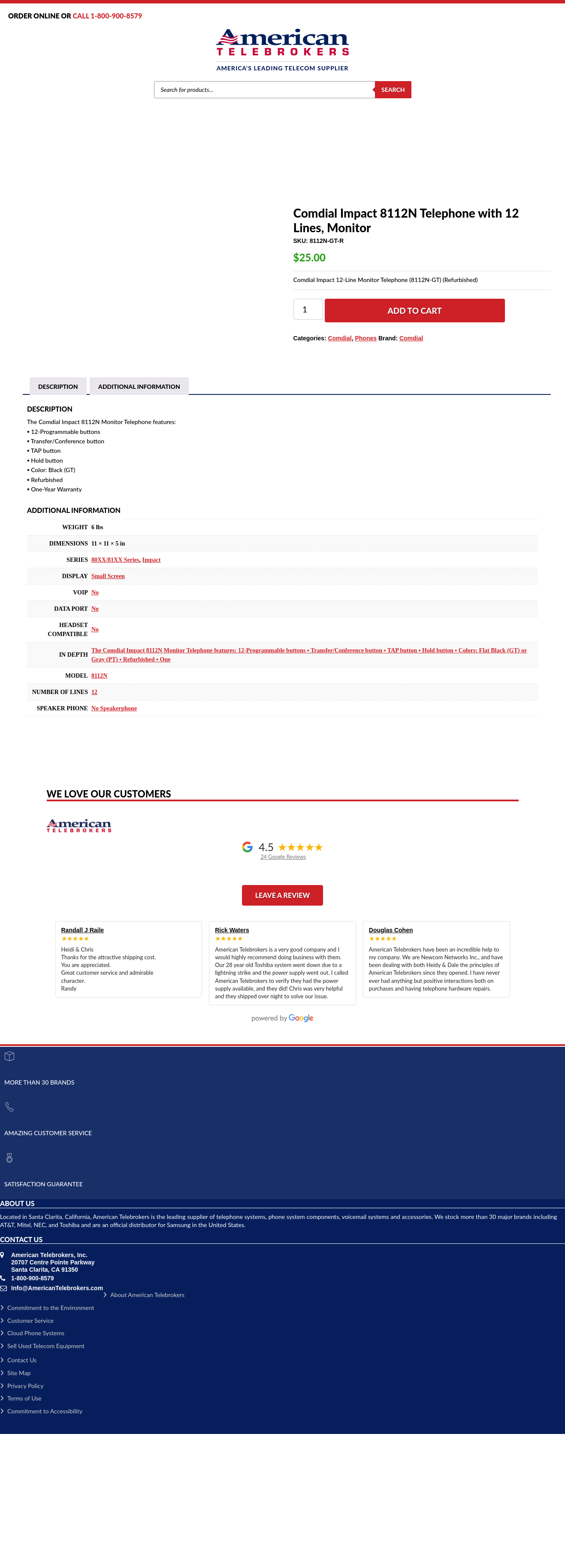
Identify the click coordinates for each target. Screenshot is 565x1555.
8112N (99, 797)
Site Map (15, 1493)
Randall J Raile (82, 1051)
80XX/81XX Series (115, 681)
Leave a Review (282, 1016)
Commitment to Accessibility (41, 1532)
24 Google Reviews (283, 978)
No (95, 713)
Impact (151, 681)
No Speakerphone (114, 829)
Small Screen (108, 697)
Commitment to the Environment (47, 1428)
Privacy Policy (21, 1506)
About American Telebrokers (143, 1415)
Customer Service (27, 1441)
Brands (195, 174)
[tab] (58, 507)
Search (393, 89)
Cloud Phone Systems (32, 1454)
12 (94, 813)
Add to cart (414, 310)
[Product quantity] (308, 309)
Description (58, 507)
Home (174, 174)
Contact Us (18, 1481)
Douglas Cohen (391, 1051)
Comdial (219, 174)
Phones (244, 174)
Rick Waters (232, 1051)
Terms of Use (21, 1519)
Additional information (139, 507)
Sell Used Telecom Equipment (42, 1466)
